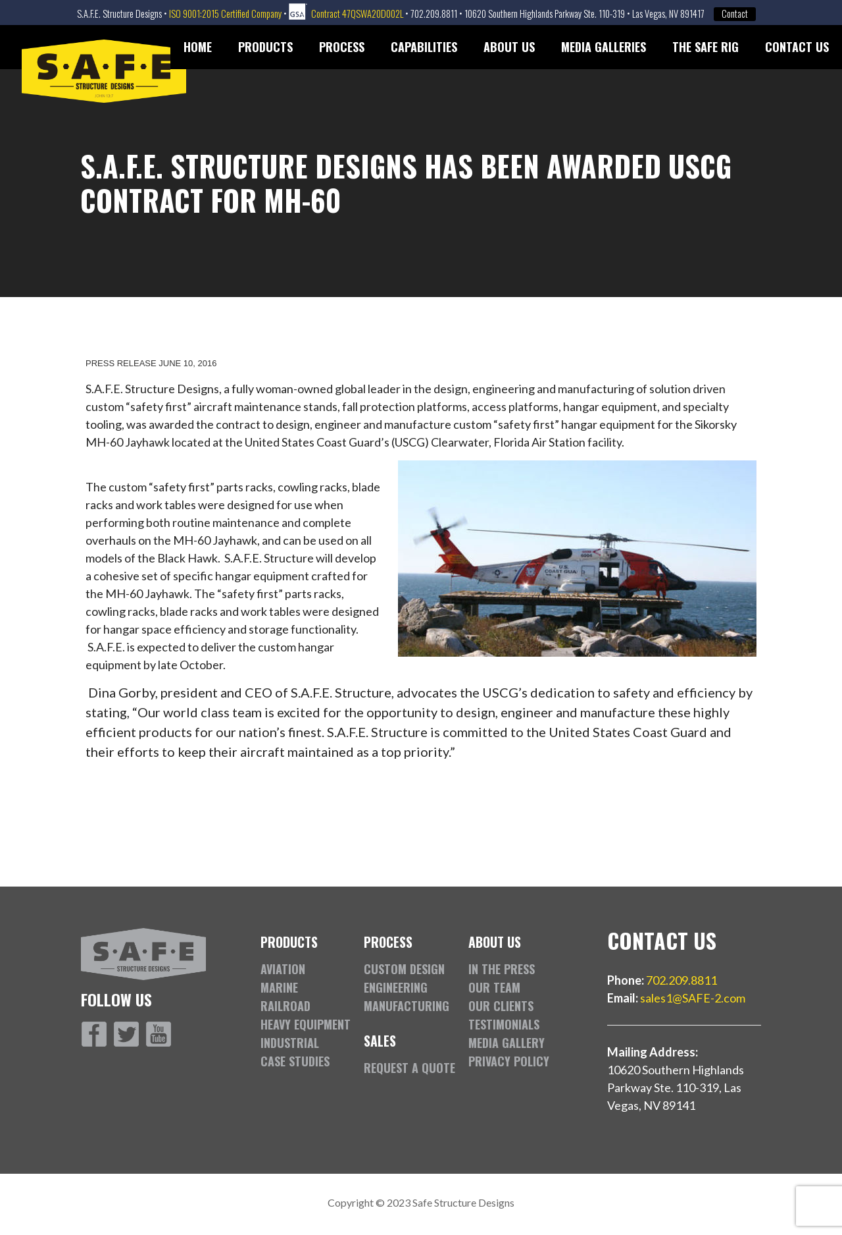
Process (341, 46)
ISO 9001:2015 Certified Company (225, 13)
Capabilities (424, 46)
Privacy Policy (508, 1061)
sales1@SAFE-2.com (692, 998)
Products (265, 46)
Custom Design (404, 968)
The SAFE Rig (705, 46)
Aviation (282, 968)
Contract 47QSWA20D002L (357, 13)
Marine (279, 987)
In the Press (501, 968)
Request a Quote (409, 1067)
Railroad (285, 1005)
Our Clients (500, 1005)
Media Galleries (603, 46)
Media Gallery (506, 1042)
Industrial (289, 1042)
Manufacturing (406, 1005)
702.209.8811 (681, 980)
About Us (509, 46)
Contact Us (797, 46)
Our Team (494, 987)
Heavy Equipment (305, 1024)
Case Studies (295, 1061)
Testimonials (503, 1024)
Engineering (396, 987)
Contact (735, 13)
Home (198, 46)
